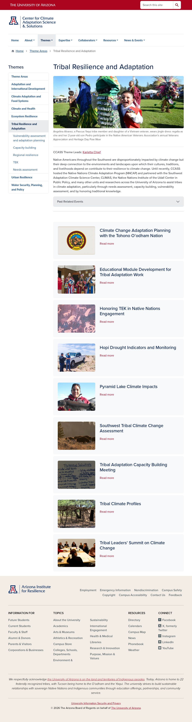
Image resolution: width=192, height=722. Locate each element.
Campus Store (62, 644)
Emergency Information (115, 590)
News (132, 638)
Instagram (169, 636)
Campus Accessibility (133, 595)
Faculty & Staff (17, 632)
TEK (15, 162)
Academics (60, 626)
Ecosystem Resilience (24, 116)
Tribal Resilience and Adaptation (24, 126)
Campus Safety (172, 590)
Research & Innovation (105, 648)
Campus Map (137, 632)
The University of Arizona (126, 708)
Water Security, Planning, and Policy (27, 187)
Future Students (18, 620)
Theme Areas (38, 51)
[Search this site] (156, 5)
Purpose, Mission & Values (102, 656)
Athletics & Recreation (68, 638)
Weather (133, 650)
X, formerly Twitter (167, 628)
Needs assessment (25, 170)
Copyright (108, 595)
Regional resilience (25, 155)
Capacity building (24, 148)
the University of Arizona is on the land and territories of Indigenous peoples (96, 679)
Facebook (169, 620)
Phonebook (135, 644)
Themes (45, 40)
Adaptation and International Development (28, 86)
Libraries (95, 642)
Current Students (19, 626)
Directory (134, 620)
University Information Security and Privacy (96, 703)
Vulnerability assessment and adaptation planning (29, 138)
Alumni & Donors (19, 638)
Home (15, 40)
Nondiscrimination (146, 590)
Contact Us (158, 595)
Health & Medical (101, 636)
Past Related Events (70, 201)
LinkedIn (168, 642)
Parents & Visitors (20, 644)
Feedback (175, 595)
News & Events (133, 40)
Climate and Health (23, 108)
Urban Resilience (21, 177)
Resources (109, 40)
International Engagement (98, 628)
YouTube (168, 648)
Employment (88, 590)
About (28, 40)
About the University (66, 620)
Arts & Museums (63, 632)
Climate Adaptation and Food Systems (26, 99)
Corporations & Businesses (25, 650)
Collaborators (86, 40)
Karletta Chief (92, 152)
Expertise (64, 40)
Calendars (135, 626)
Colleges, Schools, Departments (65, 652)
